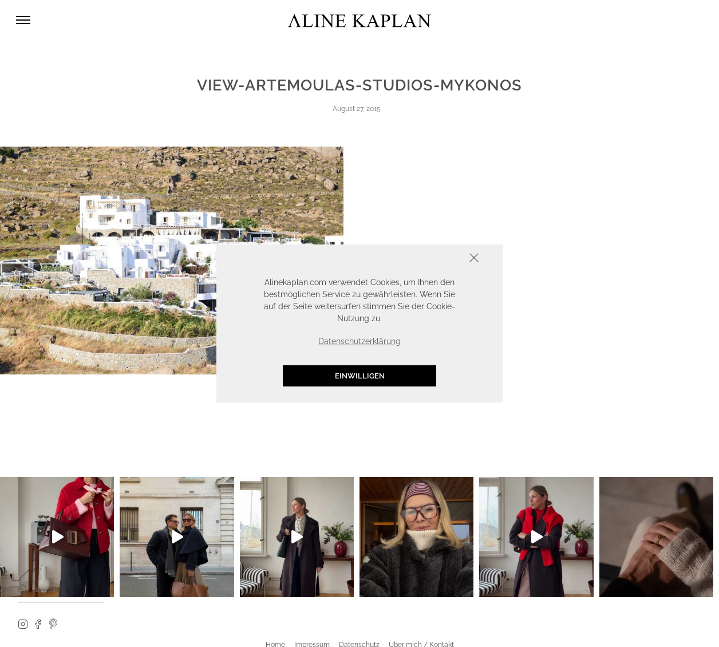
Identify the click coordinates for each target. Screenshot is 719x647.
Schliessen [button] (438, 259)
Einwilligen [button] (360, 376)
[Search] (23, 589)
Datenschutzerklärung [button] (359, 341)
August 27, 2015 (357, 109)
